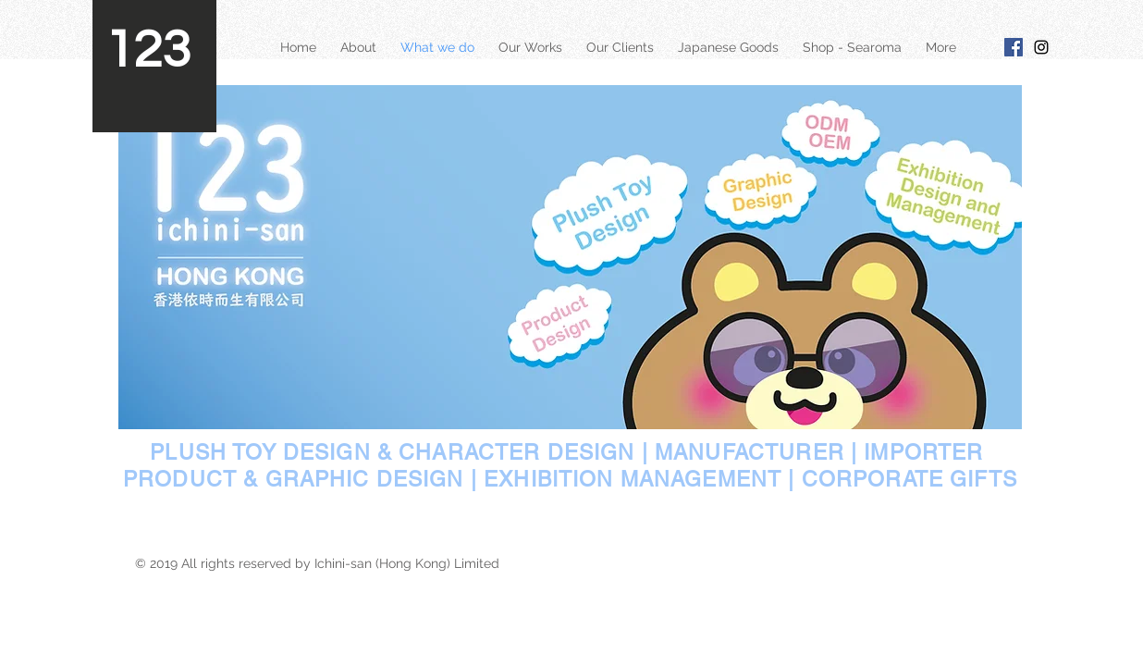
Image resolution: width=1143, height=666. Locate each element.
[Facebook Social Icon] (1013, 47)
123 (147, 50)
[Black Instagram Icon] (1041, 47)
